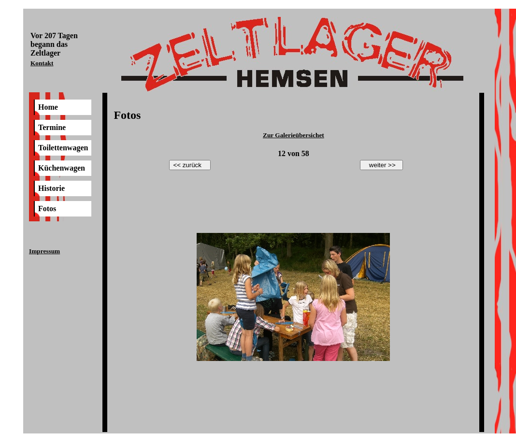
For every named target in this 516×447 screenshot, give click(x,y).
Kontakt (41, 63)
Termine (52, 127)
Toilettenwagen (63, 148)
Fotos (47, 208)
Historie (51, 188)
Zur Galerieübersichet (293, 135)
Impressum (44, 251)
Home (48, 107)
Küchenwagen (61, 168)
